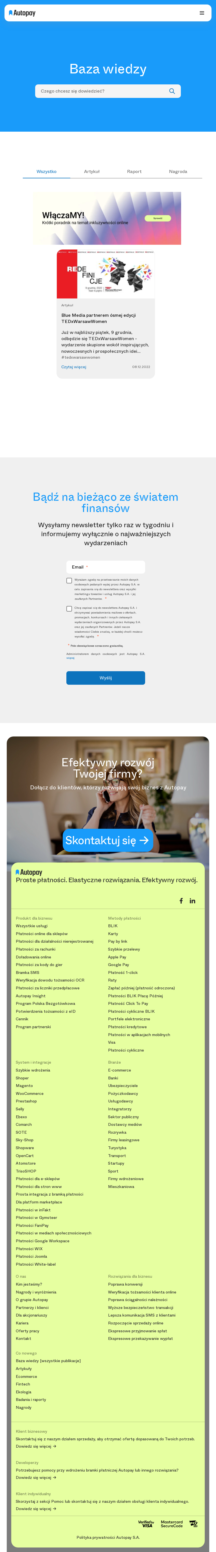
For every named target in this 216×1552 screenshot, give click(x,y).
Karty (113, 933)
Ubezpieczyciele (123, 1085)
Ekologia (23, 1392)
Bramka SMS (27, 972)
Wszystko (47, 171)
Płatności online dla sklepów (42, 933)
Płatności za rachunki (35, 949)
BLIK (113, 926)
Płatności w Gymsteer (36, 1217)
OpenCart (25, 1155)
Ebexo (21, 1117)
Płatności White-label (36, 1264)
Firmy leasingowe (124, 1140)
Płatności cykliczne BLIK (131, 1011)
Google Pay (118, 964)
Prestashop (26, 1101)
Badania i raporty (31, 1399)
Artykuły (24, 1368)
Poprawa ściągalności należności (137, 1299)
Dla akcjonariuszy (31, 1315)
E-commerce (119, 1070)
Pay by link (117, 941)
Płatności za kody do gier (39, 964)
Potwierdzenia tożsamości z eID (46, 1011)
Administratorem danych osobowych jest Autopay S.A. (105, 656)
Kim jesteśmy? (29, 1284)
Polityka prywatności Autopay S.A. (108, 1537)
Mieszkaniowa (121, 1186)
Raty (112, 980)
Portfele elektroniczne (129, 1019)
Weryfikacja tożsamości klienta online (142, 1292)
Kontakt (23, 1338)
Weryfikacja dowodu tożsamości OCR (50, 980)
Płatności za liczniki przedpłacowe (48, 988)
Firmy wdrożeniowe (126, 1179)
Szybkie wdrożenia (33, 1070)
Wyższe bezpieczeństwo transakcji (140, 1307)
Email (80, 567)
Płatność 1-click (123, 972)
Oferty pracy (27, 1331)
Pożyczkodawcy (123, 1093)
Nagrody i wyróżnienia (36, 1292)
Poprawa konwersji (125, 1284)
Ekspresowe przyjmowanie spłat (137, 1331)
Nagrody (24, 1407)
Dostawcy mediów (125, 1124)
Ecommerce (26, 1376)
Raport (134, 171)
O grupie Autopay (32, 1299)
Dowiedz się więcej (33, 1446)
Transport (117, 1155)
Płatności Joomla (31, 1256)
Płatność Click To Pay (128, 1003)
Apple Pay (117, 957)
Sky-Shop (24, 1140)
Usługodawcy (120, 1101)
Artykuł (92, 171)
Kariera (22, 1323)
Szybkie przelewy (124, 949)
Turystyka (117, 1148)
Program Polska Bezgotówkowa (45, 1003)
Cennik (22, 1019)
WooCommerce (30, 1093)
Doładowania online (33, 957)
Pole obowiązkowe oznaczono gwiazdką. (94, 646)
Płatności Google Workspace (42, 1241)
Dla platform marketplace (39, 1202)
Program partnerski (33, 1027)
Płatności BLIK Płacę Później (135, 996)
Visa (111, 1042)
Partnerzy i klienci (32, 1307)
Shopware (25, 1148)
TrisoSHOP (26, 1171)
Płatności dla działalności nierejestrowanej (54, 941)
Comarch (24, 1124)
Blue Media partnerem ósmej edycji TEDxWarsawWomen (98, 318)
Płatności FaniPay (32, 1225)
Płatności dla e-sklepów (38, 1179)
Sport (113, 1171)
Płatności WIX (29, 1249)
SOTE (21, 1132)
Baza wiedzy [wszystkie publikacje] (48, 1361)
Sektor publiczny (123, 1117)
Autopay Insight (31, 996)
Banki (113, 1078)
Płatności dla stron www (39, 1186)
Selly (20, 1109)
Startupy (116, 1163)
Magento (24, 1085)
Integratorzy (120, 1109)
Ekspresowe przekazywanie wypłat (140, 1338)
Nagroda (178, 171)
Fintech (23, 1384)
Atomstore (26, 1163)
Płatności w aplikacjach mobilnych (139, 1034)
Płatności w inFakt (33, 1210)
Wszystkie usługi (32, 926)
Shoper (22, 1078)
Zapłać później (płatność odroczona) (141, 988)
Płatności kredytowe (127, 1027)
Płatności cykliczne (126, 1050)
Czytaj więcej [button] (73, 367)
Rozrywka (117, 1132)
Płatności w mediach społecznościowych (53, 1233)
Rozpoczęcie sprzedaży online (135, 1323)
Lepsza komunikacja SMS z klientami (142, 1315)
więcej (70, 658)
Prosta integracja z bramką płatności (49, 1194)
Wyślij (106, 677)
